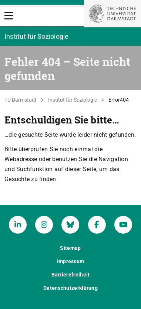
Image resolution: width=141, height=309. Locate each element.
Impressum (70, 261)
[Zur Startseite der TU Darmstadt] (112, 13)
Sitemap (70, 248)
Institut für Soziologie (72, 100)
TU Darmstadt (20, 100)
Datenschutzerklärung (70, 288)
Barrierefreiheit (70, 275)
